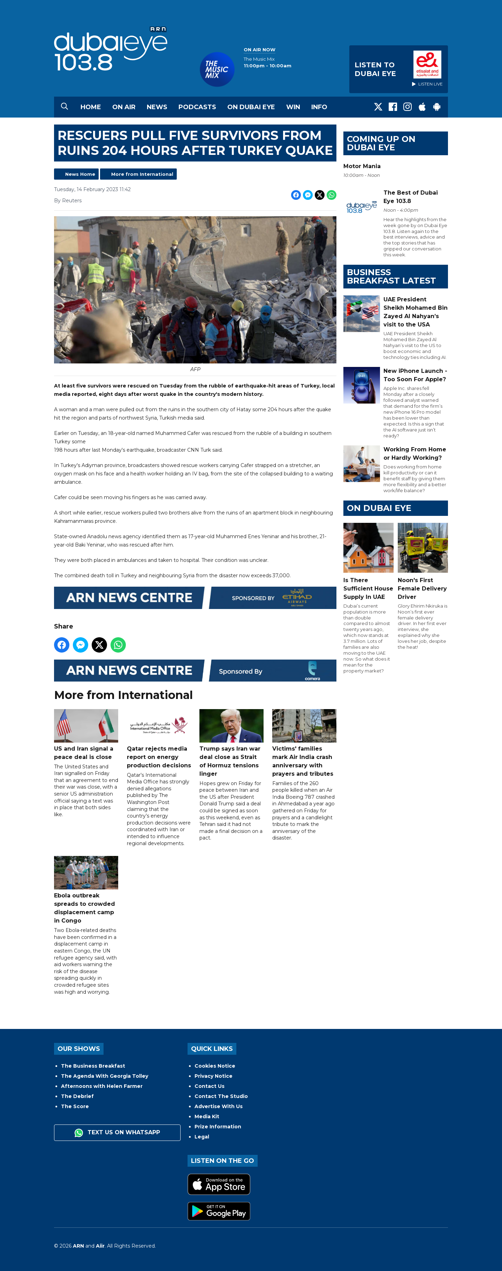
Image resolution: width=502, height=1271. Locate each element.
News (157, 107)
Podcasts (197, 107)
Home (91, 107)
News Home (80, 174)
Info (319, 107)
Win (293, 107)
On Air (124, 107)
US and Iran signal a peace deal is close (86, 734)
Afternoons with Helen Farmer (102, 1086)
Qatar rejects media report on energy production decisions (159, 739)
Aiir (100, 1246)
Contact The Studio (221, 1096)
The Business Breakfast (93, 1066)
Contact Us (210, 1086)
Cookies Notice (215, 1066)
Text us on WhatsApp (117, 1133)
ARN (78, 1246)
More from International (142, 174)
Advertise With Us (219, 1106)
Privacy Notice (214, 1076)
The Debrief (77, 1096)
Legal (202, 1137)
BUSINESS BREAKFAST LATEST (391, 276)
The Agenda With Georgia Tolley (104, 1076)
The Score (75, 1106)
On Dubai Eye (251, 107)
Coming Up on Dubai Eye (381, 143)
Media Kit (207, 1116)
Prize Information (218, 1126)
